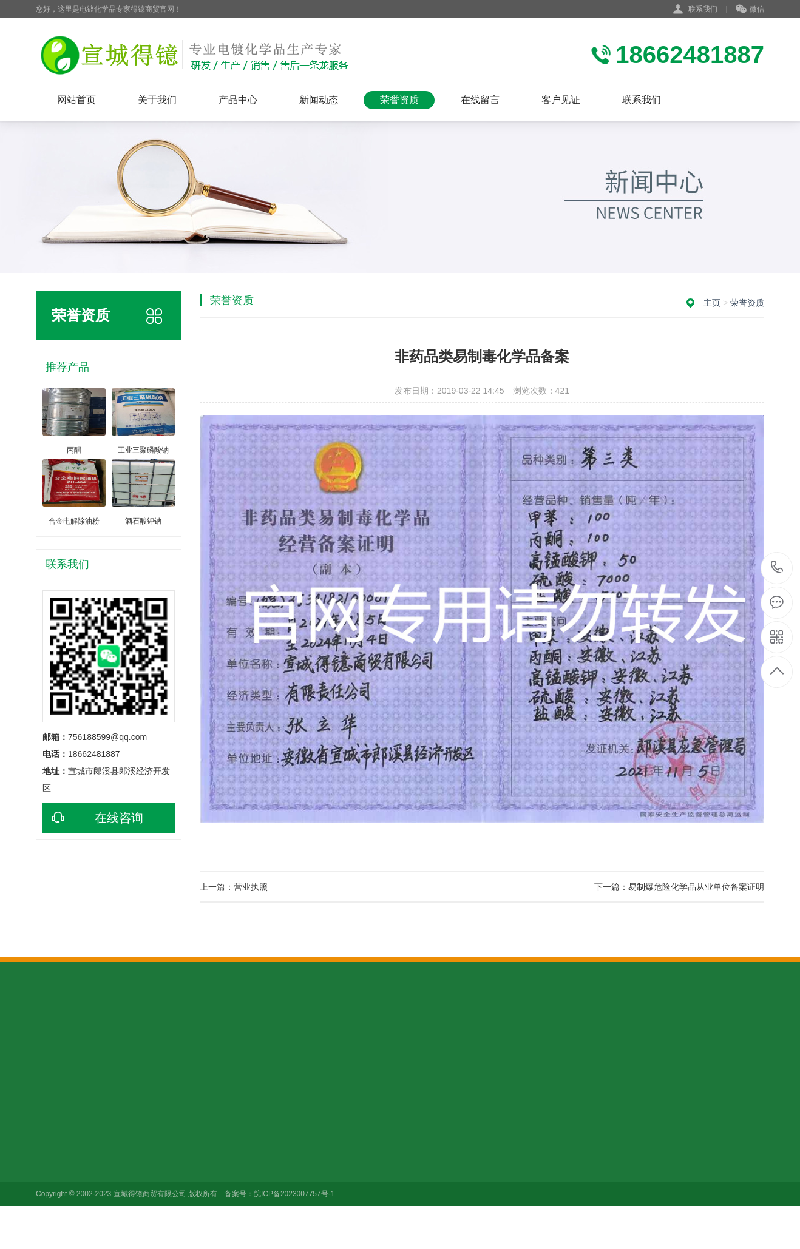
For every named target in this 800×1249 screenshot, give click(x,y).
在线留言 (480, 100)
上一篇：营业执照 (234, 887)
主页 (711, 303)
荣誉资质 (399, 100)
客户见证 (560, 100)
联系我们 (702, 9)
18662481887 (777, 567)
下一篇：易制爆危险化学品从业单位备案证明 (679, 887)
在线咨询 (92, 818)
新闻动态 (318, 100)
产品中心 (238, 100)
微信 (750, 9)
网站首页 (76, 100)
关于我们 (157, 100)
